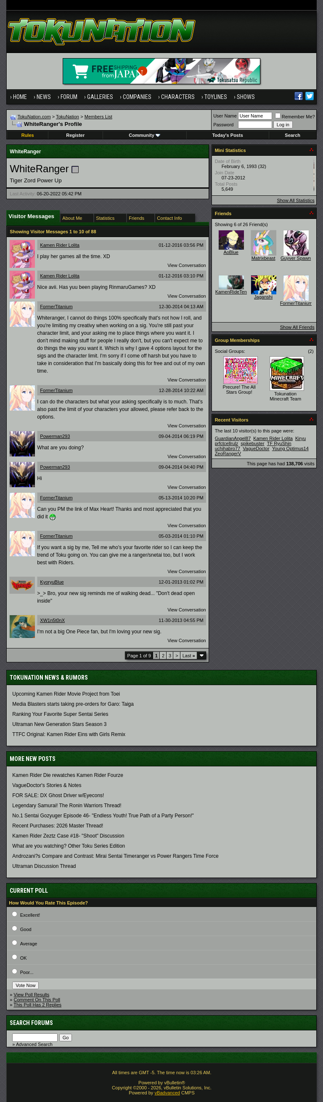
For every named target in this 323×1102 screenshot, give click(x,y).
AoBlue (230, 252)
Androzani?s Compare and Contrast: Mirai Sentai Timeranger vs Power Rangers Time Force (115, 856)
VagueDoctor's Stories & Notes (46, 785)
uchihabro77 (228, 448)
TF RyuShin (279, 443)
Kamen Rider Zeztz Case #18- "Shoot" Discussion (68, 836)
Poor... (27, 972)
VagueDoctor (256, 448)
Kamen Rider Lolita (59, 245)
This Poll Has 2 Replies (37, 1004)
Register (75, 135)
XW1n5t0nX (52, 620)
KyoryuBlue (52, 581)
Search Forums (31, 1022)
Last (189, 655)
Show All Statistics (295, 200)
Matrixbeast (263, 258)
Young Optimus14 (290, 448)
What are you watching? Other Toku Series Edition (68, 846)
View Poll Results (32, 994)
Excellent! (30, 915)
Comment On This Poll (37, 999)
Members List (98, 116)
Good (26, 929)
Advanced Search (34, 1044)
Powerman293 (55, 436)
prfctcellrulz (226, 443)
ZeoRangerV (228, 453)
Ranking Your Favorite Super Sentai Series (60, 714)
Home (20, 96)
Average (28, 943)
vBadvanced (167, 1092)
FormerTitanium (56, 306)
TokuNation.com (34, 116)
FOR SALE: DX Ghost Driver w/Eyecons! (58, 795)
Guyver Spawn (296, 258)
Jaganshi (263, 296)
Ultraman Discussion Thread (44, 866)
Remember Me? (295, 116)
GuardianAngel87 (233, 438)
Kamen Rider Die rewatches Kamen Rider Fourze (67, 775)
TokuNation (67, 116)
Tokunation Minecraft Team (285, 396)
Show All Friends (297, 327)
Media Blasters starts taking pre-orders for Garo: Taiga (73, 704)
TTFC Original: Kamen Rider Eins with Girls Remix (68, 734)
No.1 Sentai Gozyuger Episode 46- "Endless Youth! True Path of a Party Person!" (102, 816)
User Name (225, 115)
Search (292, 135)
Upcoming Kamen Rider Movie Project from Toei (66, 694)
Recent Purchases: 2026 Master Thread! (57, 826)
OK (23, 958)
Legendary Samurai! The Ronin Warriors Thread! (66, 805)
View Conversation (186, 265)
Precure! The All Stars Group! (239, 389)
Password (223, 124)
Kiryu (300, 438)
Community (144, 135)
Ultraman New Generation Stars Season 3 (59, 724)
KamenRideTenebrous (238, 291)
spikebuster (252, 443)
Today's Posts (227, 135)
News (44, 96)
